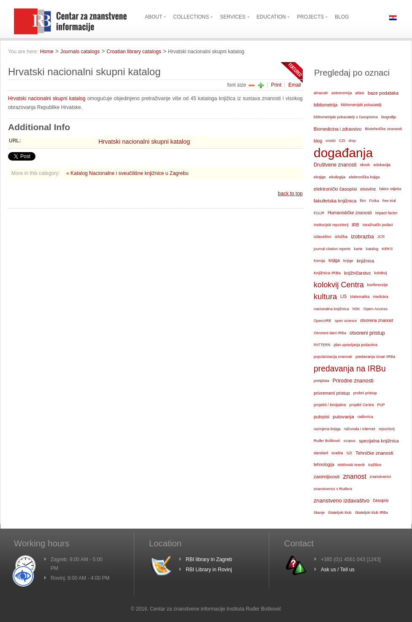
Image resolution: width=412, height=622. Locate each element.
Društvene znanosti (335, 165)
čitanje (319, 512)
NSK (356, 309)
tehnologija (324, 464)
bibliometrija (325, 104)
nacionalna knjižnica (331, 309)
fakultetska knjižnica (335, 200)
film (363, 201)
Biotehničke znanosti (383, 128)
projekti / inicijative (330, 404)
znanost (354, 476)
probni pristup (365, 393)
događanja (343, 153)
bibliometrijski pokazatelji (361, 105)
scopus (349, 441)
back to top (290, 193)
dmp (352, 141)
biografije (388, 117)
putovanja (343, 416)
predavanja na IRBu (350, 368)
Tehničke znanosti (374, 453)
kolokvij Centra (339, 285)
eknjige (320, 177)
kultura (325, 296)
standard (321, 453)
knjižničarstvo (357, 273)
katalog (372, 249)
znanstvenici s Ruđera (333, 489)
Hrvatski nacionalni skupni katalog (46, 98)
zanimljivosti (326, 476)
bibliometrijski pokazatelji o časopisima (346, 117)
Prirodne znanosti (353, 381)
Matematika (359, 297)
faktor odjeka (390, 189)
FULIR (319, 213)
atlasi (359, 93)
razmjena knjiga (327, 429)
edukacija (382, 164)
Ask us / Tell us (338, 570)
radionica (365, 417)
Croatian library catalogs (133, 52)
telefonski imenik (351, 465)
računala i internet (359, 429)
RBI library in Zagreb (209, 559)
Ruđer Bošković (327, 441)
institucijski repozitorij (331, 225)
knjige (348, 261)
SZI (349, 453)
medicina (380, 297)
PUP (381, 405)
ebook (365, 165)
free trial (389, 201)
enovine (368, 188)
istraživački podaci (378, 225)
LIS (343, 296)
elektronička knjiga (364, 177)
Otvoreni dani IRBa (330, 333)
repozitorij (387, 429)
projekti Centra (362, 405)
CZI (342, 141)
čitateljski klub (340, 512)
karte (358, 249)
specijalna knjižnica (378, 440)
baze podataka (383, 92)
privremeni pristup (332, 393)
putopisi (321, 416)
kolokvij (380, 273)
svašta (337, 452)
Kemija (319, 261)
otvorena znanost (376, 320)
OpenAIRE (322, 321)
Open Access (375, 308)
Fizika (374, 201)
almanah (321, 93)
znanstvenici (380, 477)
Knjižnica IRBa (327, 272)
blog (318, 140)
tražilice (374, 465)
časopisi (380, 500)
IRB (355, 224)
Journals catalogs (80, 52)
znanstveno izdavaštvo (341, 500)
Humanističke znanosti (349, 212)
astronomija (341, 93)
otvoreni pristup (367, 333)
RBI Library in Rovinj (209, 570)
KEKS (387, 248)
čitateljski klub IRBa (371, 512)
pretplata (321, 380)
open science (346, 321)
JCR (381, 237)
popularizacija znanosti (333, 357)
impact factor (386, 213)
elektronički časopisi (335, 188)
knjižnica (365, 260)
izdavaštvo (322, 237)
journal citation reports (332, 249)
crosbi (330, 141)
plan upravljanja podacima (355, 345)
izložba (341, 236)
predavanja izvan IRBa (375, 357)
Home (47, 52)
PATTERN (322, 345)
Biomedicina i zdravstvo (337, 128)
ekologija (337, 177)
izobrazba (362, 237)
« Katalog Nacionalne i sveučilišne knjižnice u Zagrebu (127, 173)
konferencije (377, 285)
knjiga (334, 260)
